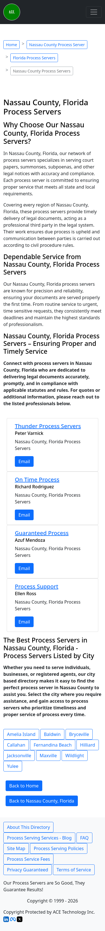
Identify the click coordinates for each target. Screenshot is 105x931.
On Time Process (37, 479)
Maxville (48, 755)
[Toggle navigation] (94, 12)
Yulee (12, 766)
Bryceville (79, 734)
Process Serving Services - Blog (39, 838)
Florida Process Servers (34, 57)
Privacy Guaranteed (27, 870)
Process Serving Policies (59, 848)
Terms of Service (74, 870)
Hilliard (87, 745)
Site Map (16, 848)
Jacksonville (19, 755)
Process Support (36, 586)
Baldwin (52, 734)
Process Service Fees (28, 859)
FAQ (84, 838)
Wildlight (74, 755)
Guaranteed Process (42, 533)
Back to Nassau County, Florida (41, 801)
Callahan (16, 745)
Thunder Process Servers (48, 426)
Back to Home (24, 786)
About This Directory (28, 827)
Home (11, 44)
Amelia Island (21, 734)
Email (24, 461)
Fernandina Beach (53, 745)
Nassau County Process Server (57, 44)
